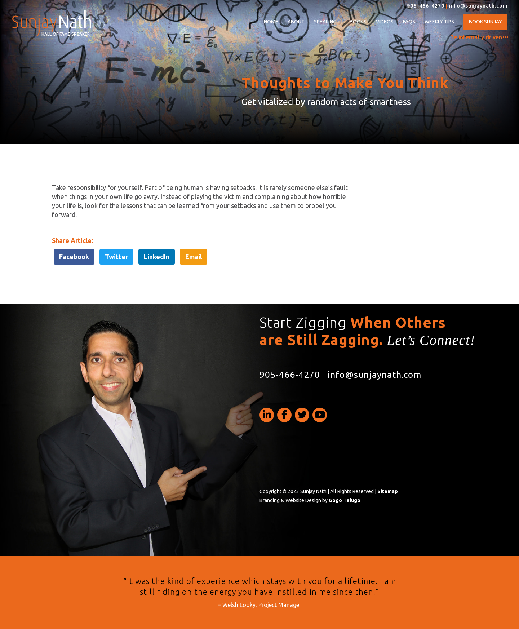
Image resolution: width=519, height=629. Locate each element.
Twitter (116, 256)
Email (193, 256)
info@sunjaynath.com (478, 6)
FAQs (409, 21)
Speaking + (327, 22)
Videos (385, 21)
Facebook (74, 256)
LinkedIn (156, 256)
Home (271, 21)
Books (358, 21)
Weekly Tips (439, 21)
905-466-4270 (425, 6)
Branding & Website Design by (310, 500)
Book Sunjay (485, 22)
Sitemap (387, 491)
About (296, 21)
